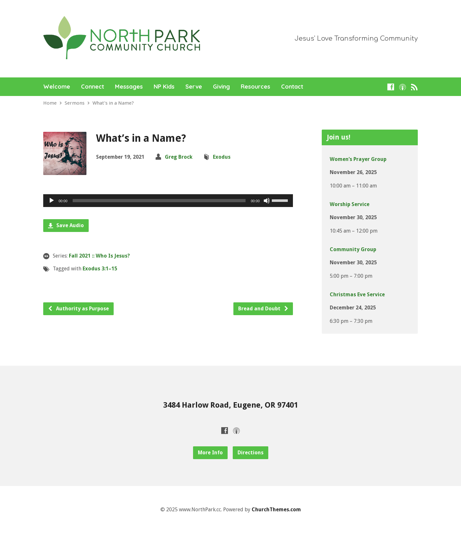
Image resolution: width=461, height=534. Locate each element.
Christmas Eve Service (357, 294)
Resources (255, 87)
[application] (168, 200)
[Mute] (266, 200)
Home (50, 103)
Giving (221, 87)
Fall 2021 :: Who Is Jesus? (99, 256)
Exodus (221, 157)
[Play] (51, 200)
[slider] (159, 200)
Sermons (75, 103)
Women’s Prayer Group (358, 159)
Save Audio (66, 225)
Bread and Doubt (263, 309)
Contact (292, 87)
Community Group (353, 249)
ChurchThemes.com (276, 509)
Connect (92, 87)
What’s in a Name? (113, 103)
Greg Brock (178, 157)
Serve (193, 87)
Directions (250, 453)
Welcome (56, 87)
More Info (210, 453)
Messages (129, 87)
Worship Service (349, 204)
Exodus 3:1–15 (100, 269)
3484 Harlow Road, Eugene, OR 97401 (230, 405)
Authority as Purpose (78, 309)
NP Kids (164, 87)
